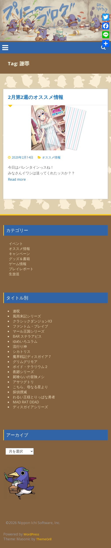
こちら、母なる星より (30, 386)
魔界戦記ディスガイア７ (32, 356)
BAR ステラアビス (27, 336)
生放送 (14, 273)
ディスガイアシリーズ (30, 406)
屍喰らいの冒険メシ (28, 376)
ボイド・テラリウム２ (30, 366)
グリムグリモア (25, 361)
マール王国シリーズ (28, 331)
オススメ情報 (51, 157)
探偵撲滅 (20, 392)
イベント (16, 243)
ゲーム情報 (17, 263)
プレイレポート (21, 268)
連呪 (16, 311)
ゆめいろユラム (25, 341)
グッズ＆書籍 (19, 258)
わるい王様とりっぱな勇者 (34, 397)
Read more (17, 179)
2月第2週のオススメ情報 (35, 97)
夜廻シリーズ (23, 371)
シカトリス (21, 351)
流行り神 (20, 346)
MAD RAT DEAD (26, 402)
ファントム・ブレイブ (30, 326)
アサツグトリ (23, 381)
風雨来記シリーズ (27, 316)
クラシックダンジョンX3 (32, 321)
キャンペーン (19, 253)
